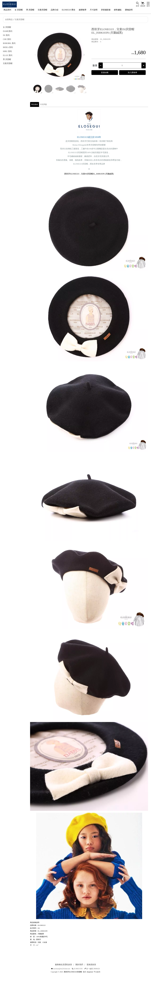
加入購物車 (132, 72)
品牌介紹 (54, 10)
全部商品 (9, 19)
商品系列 (7, 10)
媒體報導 (82, 10)
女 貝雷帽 (19, 10)
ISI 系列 (6, 35)
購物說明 (129, 10)
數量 (95, 65)
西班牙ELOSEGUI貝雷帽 (73, 972)
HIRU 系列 (7, 51)
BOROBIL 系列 (9, 43)
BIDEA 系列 (8, 47)
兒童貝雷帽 (42, 10)
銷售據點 (118, 10)
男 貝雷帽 (30, 10)
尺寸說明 (93, 10)
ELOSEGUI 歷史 (68, 10)
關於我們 (79, 965)
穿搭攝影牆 (105, 10)
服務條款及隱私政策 (63, 965)
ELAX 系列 (7, 55)
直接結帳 (105, 72)
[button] (84, 54)
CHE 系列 (7, 39)
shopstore (90, 972)
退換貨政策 (91, 965)
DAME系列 (7, 31)
